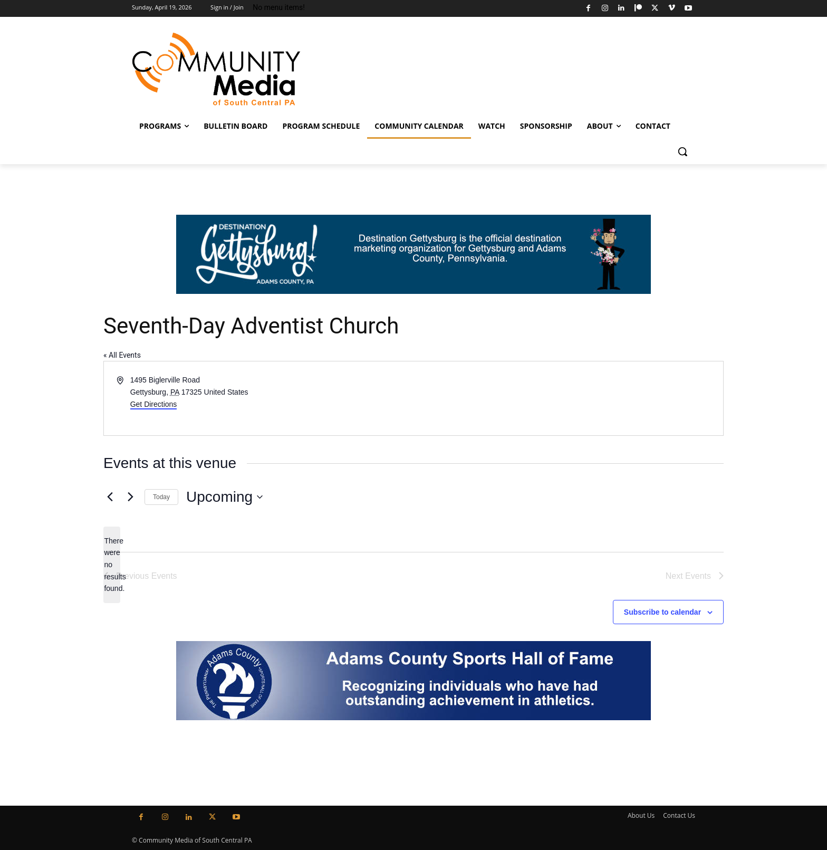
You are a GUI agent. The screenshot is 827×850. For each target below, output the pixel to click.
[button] (682, 151)
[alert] (111, 565)
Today (161, 497)
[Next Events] (130, 497)
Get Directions (153, 404)
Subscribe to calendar (662, 612)
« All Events (122, 355)
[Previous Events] (109, 497)
